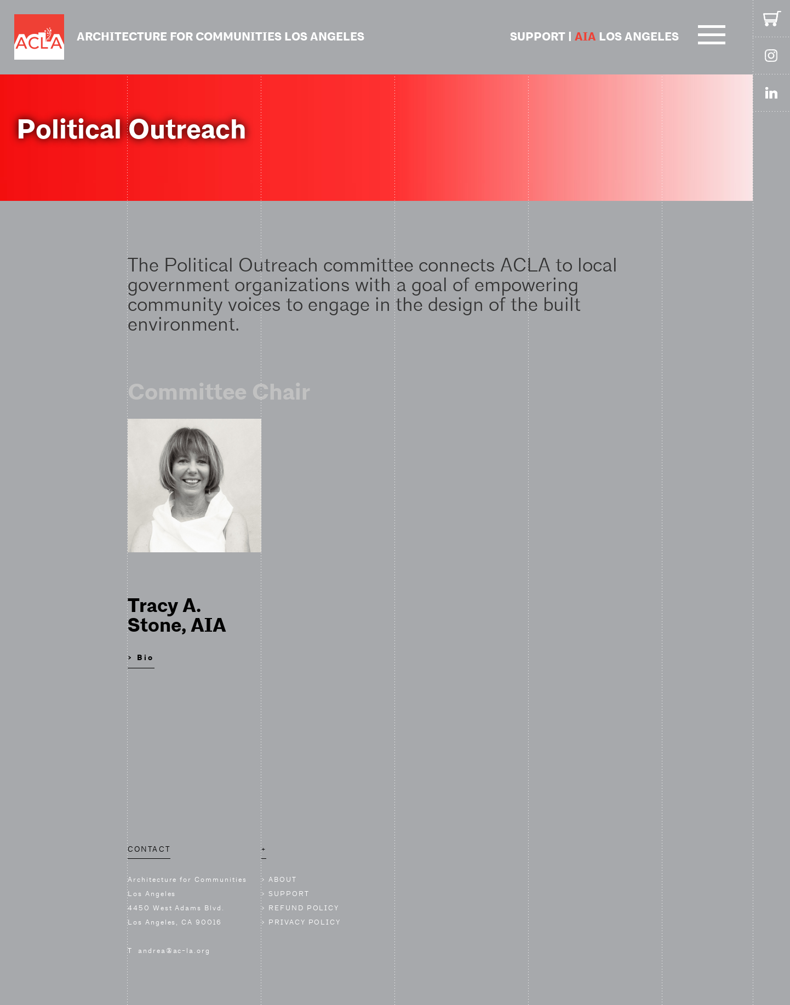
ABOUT (282, 879)
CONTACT (149, 849)
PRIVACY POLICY (304, 922)
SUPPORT (537, 37)
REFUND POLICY (303, 907)
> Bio (141, 657)
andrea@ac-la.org (174, 950)
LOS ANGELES (627, 37)
